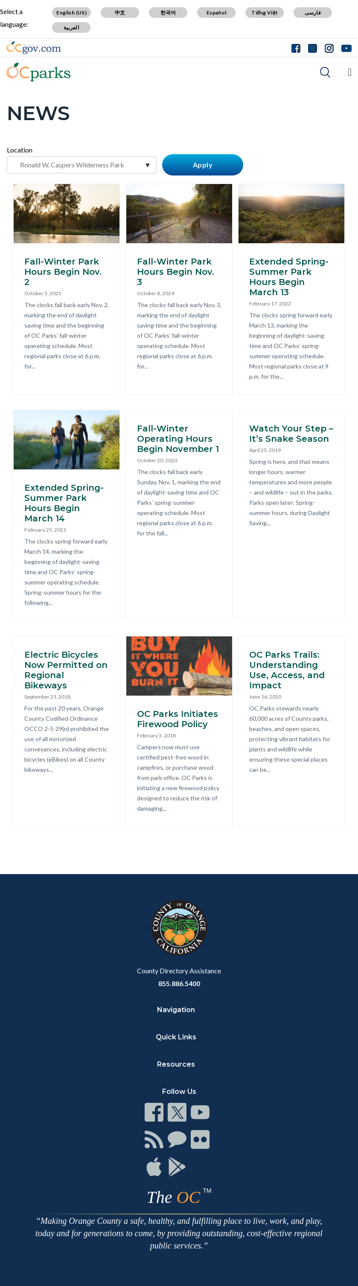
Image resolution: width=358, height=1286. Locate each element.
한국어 (168, 12)
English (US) (71, 12)
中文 (120, 12)
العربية (71, 27)
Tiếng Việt (264, 12)
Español (217, 12)
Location (19, 150)
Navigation (176, 1010)
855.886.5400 (179, 983)
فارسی (313, 12)
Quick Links (176, 1037)
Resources (176, 1064)
